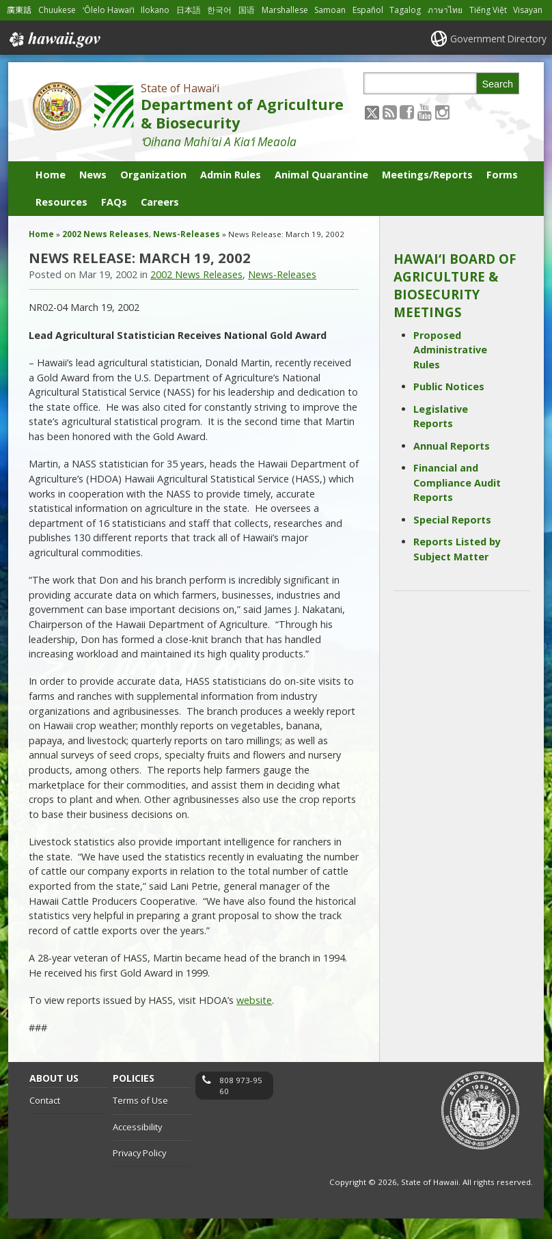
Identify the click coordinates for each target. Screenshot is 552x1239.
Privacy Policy (139, 1174)
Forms (502, 195)
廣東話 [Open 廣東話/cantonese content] (19, 10)
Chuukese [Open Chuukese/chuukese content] (57, 10)
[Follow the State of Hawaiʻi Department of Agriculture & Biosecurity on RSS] (390, 132)
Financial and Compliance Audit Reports (457, 503)
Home (51, 195)
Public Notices (448, 407)
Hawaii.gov (53, 60)
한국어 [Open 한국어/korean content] (222, 10)
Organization (153, 195)
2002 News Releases (105, 255)
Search (498, 104)
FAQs (114, 223)
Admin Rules (230, 195)
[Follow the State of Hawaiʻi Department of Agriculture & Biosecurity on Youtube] (424, 132)
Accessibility (137, 1147)
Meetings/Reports (427, 195)
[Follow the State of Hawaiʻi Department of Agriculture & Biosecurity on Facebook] (407, 132)
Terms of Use (140, 1121)
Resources (61, 223)
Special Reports (452, 540)
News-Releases (186, 255)
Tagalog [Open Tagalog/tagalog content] (411, 10)
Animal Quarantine (321, 195)
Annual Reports (451, 466)
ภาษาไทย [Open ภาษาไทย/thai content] (451, 10)
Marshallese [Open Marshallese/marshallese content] (288, 10)
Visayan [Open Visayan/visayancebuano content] (21, 30)
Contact (44, 1121)
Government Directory (497, 59)
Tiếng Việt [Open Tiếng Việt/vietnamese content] (494, 10)
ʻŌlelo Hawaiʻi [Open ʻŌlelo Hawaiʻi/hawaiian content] (110, 10)
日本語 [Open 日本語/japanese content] (191, 10)
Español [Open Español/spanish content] (373, 10)
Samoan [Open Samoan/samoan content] (335, 10)
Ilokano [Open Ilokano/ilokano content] (157, 10)
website (254, 1020)
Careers (160, 223)
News (93, 195)
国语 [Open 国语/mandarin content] (249, 10)
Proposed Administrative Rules (450, 370)
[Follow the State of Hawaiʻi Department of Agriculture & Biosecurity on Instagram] (442, 132)
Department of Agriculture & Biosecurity (242, 134)
